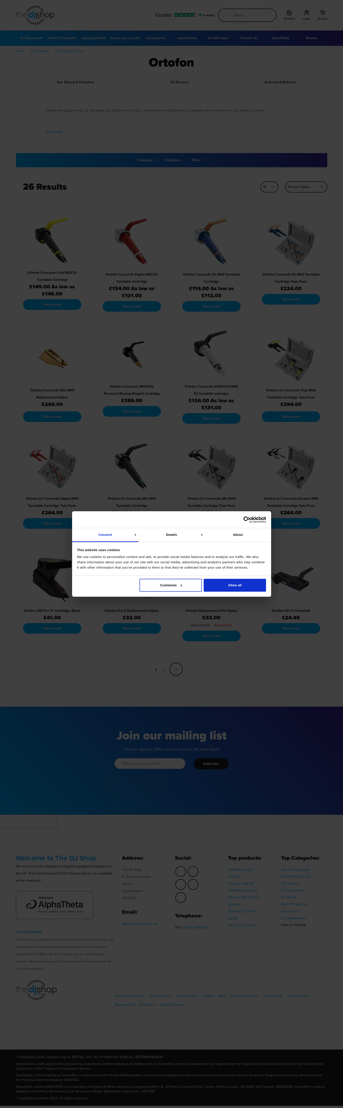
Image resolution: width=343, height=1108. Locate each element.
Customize (171, 585)
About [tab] (238, 535)
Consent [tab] (105, 535)
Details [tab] (171, 535)
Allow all (235, 585)
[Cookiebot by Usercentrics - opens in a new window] (246, 519)
